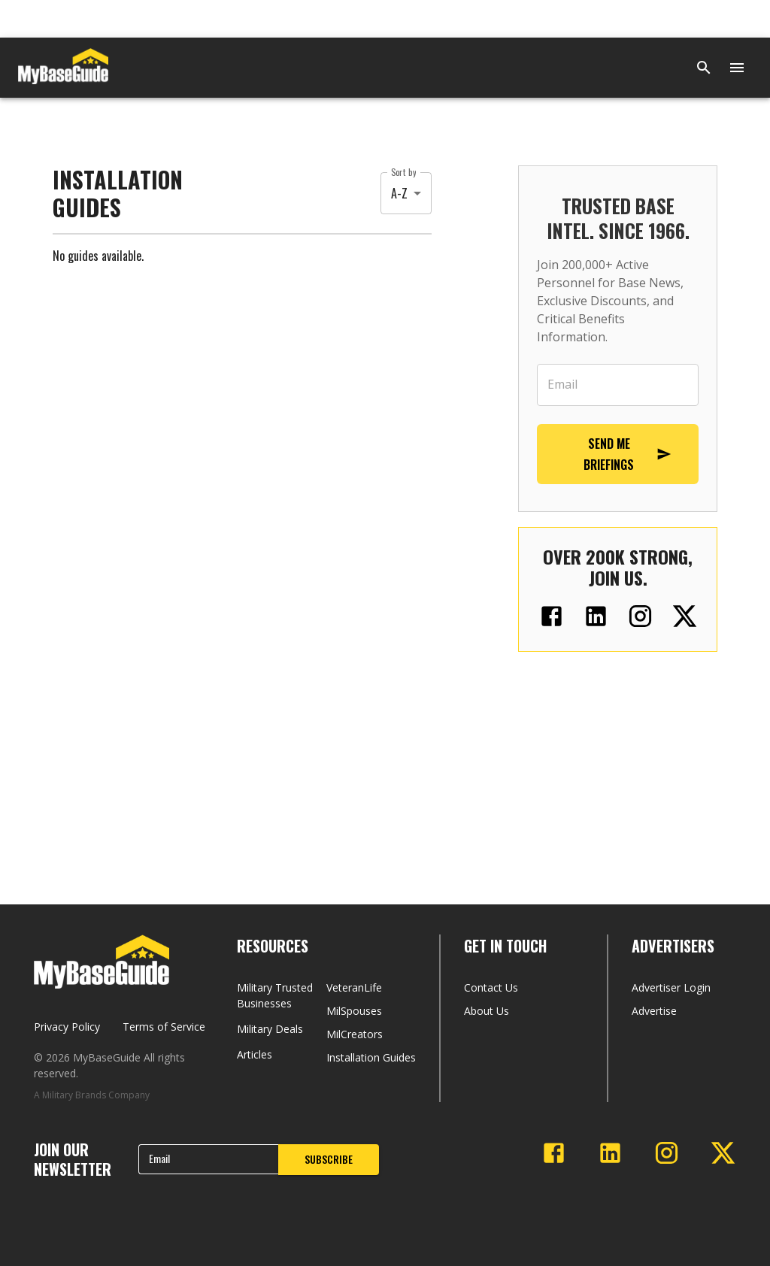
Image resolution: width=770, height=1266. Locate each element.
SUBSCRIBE (329, 1159)
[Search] (704, 68)
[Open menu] (737, 68)
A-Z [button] (399, 193)
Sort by (403, 171)
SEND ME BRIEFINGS (627, 454)
